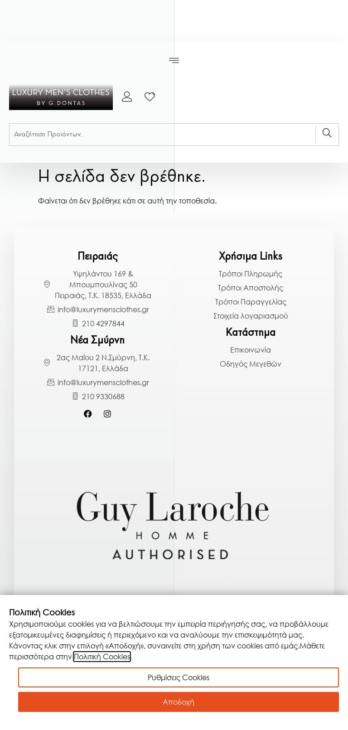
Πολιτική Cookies (102, 656)
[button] (174, 61)
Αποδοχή (178, 701)
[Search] (326, 135)
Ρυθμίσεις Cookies (178, 677)
